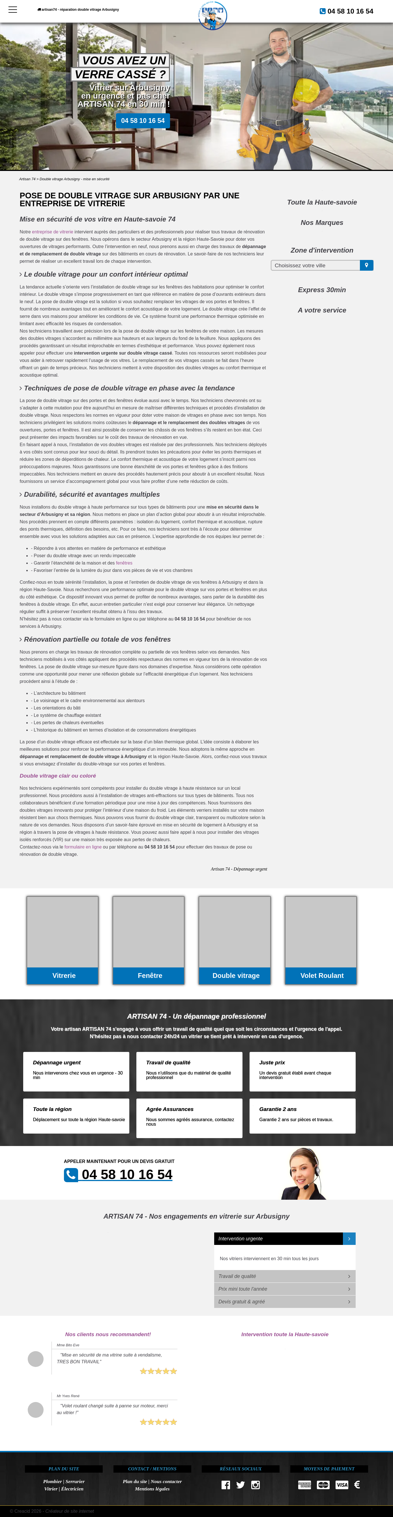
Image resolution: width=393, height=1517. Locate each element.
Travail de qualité (237, 1276)
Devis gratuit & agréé (241, 1302)
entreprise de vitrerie (52, 231)
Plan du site (135, 1481)
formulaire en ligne (83, 847)
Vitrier (50, 1489)
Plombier (52, 1481)
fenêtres (124, 563)
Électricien (72, 1489)
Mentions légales (152, 1489)
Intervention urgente (240, 1239)
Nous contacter (166, 1481)
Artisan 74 (27, 179)
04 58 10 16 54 (343, 11)
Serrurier (75, 1481)
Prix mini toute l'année (242, 1289)
